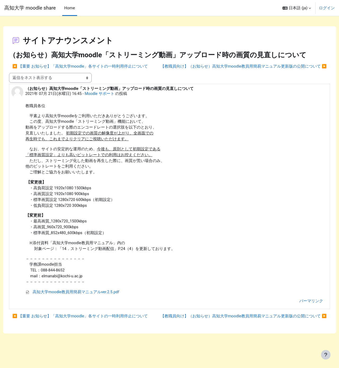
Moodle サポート (111, 101)
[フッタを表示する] (326, 355)
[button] (296, 8)
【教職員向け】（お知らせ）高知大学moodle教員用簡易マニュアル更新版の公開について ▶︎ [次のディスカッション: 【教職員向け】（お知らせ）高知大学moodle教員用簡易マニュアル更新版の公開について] (233, 73)
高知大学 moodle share (30, 8)
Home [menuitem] (69, 8)
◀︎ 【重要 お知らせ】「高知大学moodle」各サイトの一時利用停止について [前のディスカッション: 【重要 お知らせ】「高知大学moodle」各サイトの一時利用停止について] (90, 63)
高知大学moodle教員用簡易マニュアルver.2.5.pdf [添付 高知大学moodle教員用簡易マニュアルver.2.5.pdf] (82, 304)
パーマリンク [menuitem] (301, 312)
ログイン (327, 8)
